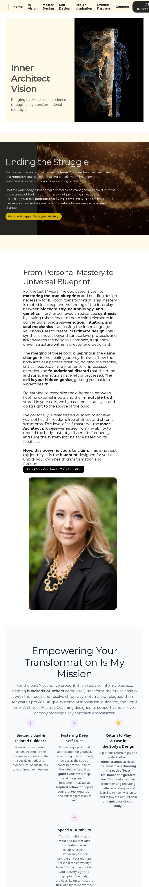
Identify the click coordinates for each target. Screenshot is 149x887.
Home (18, 6)
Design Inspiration (83, 6)
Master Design (48, 6)
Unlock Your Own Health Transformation (53, 469)
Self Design (64, 6)
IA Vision (33, 6)
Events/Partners (104, 6)
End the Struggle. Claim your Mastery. (33, 216)
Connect (122, 6)
